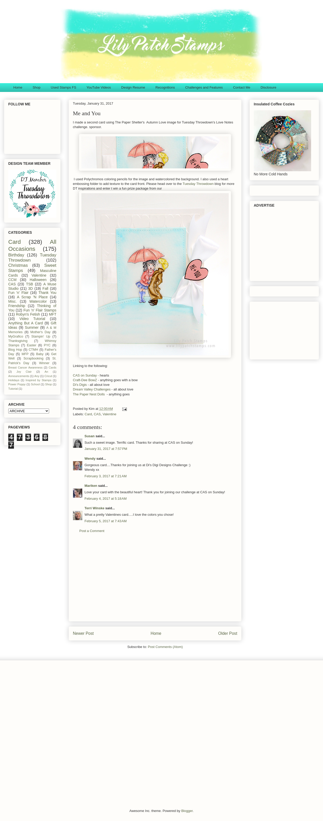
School (35, 384)
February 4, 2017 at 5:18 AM (105, 499)
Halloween (38, 280)
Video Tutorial (32, 319)
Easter (31, 345)
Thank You (47, 293)
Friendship (16, 306)
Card (88, 414)
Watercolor (38, 301)
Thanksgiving (17, 341)
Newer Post (83, 633)
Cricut (48, 376)
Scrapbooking (33, 358)
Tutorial (13, 388)
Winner (44, 363)
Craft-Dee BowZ (85, 380)
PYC (47, 345)
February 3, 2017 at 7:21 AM (105, 476)
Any (36, 376)
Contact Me (241, 87)
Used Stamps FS (63, 87)
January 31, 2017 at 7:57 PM (105, 449)
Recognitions (165, 87)
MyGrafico (15, 336)
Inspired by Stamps (38, 380)
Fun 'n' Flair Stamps (40, 310)
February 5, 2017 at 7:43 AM (105, 521)
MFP (25, 354)
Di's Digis (80, 385)
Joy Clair (24, 371)
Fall (45, 288)
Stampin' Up (40, 336)
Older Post (227, 633)
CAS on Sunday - (86, 375)
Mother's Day (40, 332)
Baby (40, 354)
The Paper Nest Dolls (89, 394)
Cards (52, 367)
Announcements (18, 376)
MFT (52, 314)
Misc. (12, 301)
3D (30, 288)
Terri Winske (94, 508)
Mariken (90, 486)
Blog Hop (15, 349)
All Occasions (32, 245)
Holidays (13, 380)
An (46, 371)
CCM (12, 280)
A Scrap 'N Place (32, 297)
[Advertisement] (155, 581)
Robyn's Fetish (28, 314)
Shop (36, 87)
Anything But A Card (25, 323)
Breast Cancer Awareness (25, 367)
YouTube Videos (99, 87)
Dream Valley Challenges (92, 389)
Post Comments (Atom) (165, 647)
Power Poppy (17, 384)
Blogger (187, 811)
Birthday (16, 255)
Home (17, 87)
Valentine (109, 414)
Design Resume (133, 87)
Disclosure (268, 87)
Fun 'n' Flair (18, 293)
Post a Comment (91, 531)
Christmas (18, 265)
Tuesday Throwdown (198, 184)
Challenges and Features (204, 87)
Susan (89, 436)
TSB (29, 284)
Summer (32, 327)
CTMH (33, 349)
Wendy (89, 458)
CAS (97, 414)
